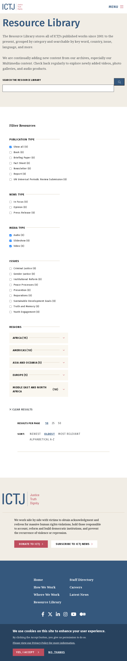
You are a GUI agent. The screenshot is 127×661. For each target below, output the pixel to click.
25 (53, 423)
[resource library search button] (119, 82)
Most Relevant (69, 433)
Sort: (21, 434)
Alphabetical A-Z (42, 439)
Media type (17, 227)
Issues (14, 261)
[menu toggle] (116, 6)
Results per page (28, 423)
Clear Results (21, 409)
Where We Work (47, 595)
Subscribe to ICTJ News (73, 544)
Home (38, 580)
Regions (15, 327)
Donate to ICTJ (29, 544)
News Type (16, 194)
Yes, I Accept (25, 652)
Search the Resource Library (22, 80)
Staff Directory (81, 580)
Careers (76, 587)
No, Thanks (56, 652)
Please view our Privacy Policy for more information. (44, 643)
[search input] (58, 88)
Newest (35, 433)
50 (59, 423)
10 (46, 423)
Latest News (79, 595)
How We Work (45, 587)
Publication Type (22, 139)
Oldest (49, 433)
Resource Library (47, 602)
